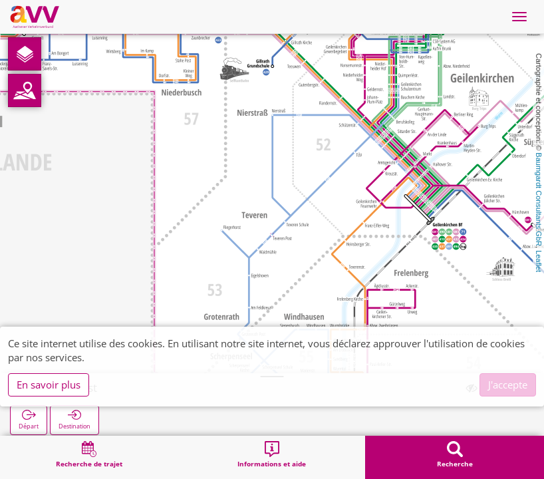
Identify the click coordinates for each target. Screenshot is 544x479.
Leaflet (539, 261)
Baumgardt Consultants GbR (539, 199)
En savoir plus (48, 384)
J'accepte (507, 384)
